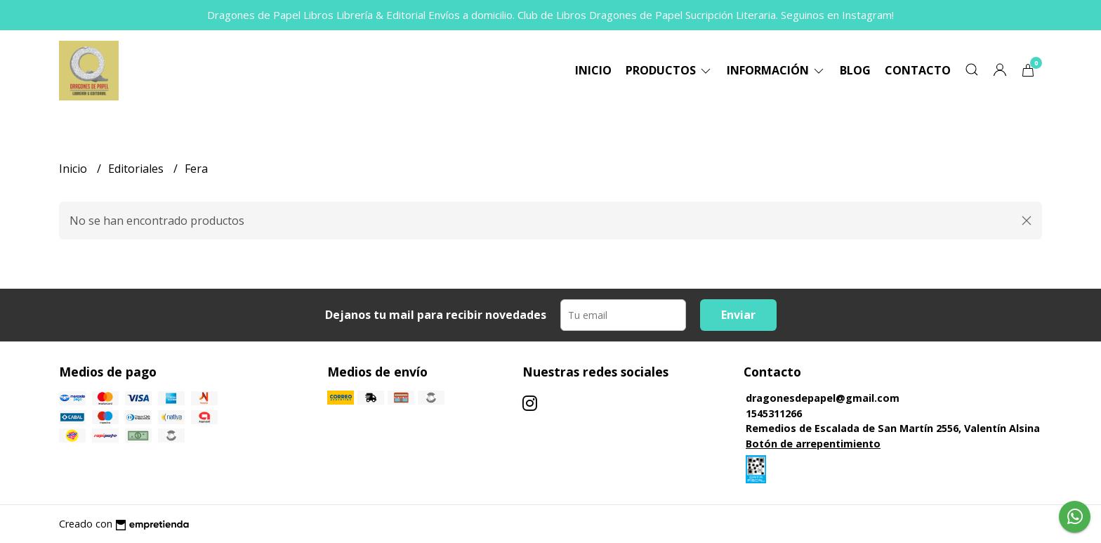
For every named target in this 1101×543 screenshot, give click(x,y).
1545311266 (774, 413)
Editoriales (137, 168)
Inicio (593, 70)
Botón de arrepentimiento (813, 443)
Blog (855, 70)
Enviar (738, 314)
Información (776, 70)
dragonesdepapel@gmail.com (822, 398)
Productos (669, 70)
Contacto (918, 70)
